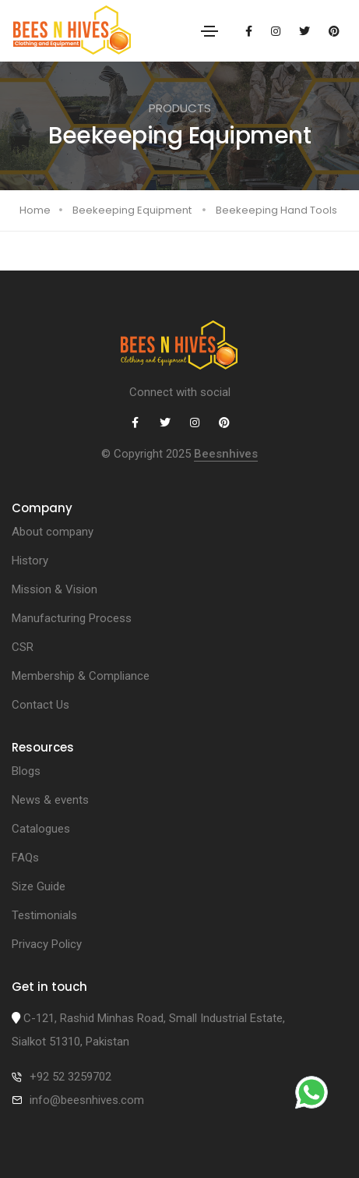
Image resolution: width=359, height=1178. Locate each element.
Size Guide (38, 886)
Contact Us (40, 705)
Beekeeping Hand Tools (276, 210)
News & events (50, 800)
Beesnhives (226, 454)
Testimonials (44, 915)
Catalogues (41, 829)
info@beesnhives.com (87, 1100)
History (30, 561)
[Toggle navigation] (209, 31)
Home (35, 210)
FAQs (25, 858)
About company (52, 532)
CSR (22, 647)
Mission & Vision (54, 589)
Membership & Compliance (81, 676)
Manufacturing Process (72, 618)
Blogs (26, 771)
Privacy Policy (47, 944)
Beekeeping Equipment (132, 210)
